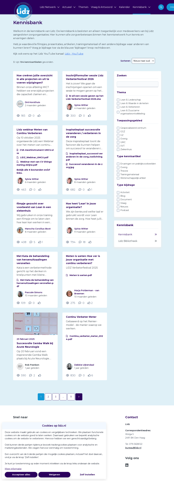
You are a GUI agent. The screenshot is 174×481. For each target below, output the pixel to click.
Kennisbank (137, 234)
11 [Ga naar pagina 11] (71, 396)
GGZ (122, 131)
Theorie (124, 171)
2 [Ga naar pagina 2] (48, 396)
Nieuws (124, 206)
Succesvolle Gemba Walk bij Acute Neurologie (35, 345)
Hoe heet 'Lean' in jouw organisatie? (81, 205)
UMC (123, 142)
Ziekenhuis (126, 149)
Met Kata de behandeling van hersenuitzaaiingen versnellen (33, 260)
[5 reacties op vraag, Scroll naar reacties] (32, 242)
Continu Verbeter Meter (81, 316)
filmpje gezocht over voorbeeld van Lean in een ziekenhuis (34, 207)
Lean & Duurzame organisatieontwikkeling (132, 112)
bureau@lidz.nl (133, 447)
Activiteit (125, 192)
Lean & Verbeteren (130, 107)
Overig (123, 138)
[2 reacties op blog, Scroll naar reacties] (32, 375)
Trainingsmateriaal (129, 174)
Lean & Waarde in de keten (134, 103)
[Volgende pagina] (78, 396)
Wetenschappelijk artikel (133, 178)
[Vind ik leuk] (39, 115)
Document (126, 199)
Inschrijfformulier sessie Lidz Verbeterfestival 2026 (84, 77)
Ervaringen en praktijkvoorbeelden (138, 163)
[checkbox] (137, 106)
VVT (122, 145)
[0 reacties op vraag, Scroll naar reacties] (31, 115)
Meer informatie (13, 468)
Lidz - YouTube (74, 53)
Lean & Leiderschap (130, 99)
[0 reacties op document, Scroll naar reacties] (82, 115)
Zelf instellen (87, 474)
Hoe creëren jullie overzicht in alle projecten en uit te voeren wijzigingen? (34, 79)
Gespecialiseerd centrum (133, 128)
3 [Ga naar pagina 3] (55, 396)
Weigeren (54, 474)
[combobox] (143, 61)
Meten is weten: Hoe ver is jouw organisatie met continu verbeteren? (83, 260)
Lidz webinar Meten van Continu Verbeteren (32, 131)
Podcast (124, 210)
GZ (121, 135)
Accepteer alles (21, 474)
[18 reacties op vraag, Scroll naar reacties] (82, 242)
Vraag (123, 203)
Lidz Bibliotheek (137, 241)
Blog (122, 196)
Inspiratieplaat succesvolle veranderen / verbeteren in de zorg (83, 133)
